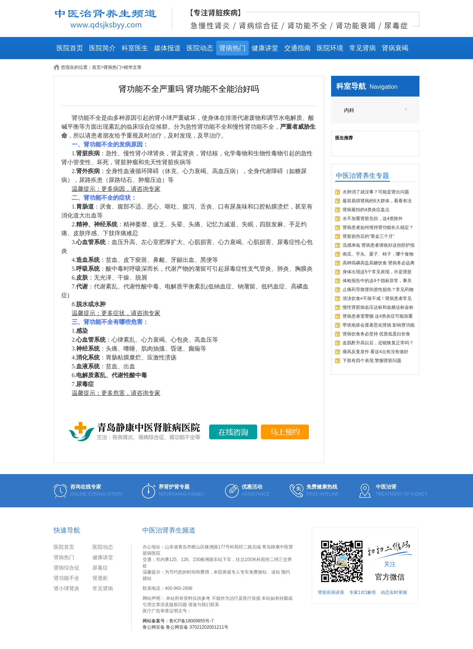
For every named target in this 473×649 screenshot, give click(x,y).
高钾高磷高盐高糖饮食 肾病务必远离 (379, 263)
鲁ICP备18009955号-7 (191, 620)
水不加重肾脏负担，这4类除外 (373, 218)
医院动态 (200, 48)
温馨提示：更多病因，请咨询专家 (116, 189)
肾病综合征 (66, 568)
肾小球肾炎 (66, 588)
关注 (390, 564)
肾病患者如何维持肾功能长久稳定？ (378, 227)
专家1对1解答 (362, 592)
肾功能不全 (66, 578)
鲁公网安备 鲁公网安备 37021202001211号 (185, 627)
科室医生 (135, 48)
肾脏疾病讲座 (331, 592)
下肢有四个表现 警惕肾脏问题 (372, 360)
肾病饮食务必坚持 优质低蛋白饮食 (376, 334)
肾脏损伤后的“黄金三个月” (368, 236)
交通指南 (297, 48)
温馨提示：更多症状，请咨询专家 (116, 313)
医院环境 (330, 48)
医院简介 (102, 48)
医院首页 (70, 48)
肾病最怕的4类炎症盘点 (366, 209)
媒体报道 (167, 48)
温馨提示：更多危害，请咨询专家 (116, 393)
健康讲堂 (265, 48)
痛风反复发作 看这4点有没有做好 (375, 351)
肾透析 (100, 578)
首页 (96, 67)
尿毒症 (100, 568)
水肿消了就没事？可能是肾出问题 (376, 192)
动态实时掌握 (394, 592)
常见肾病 (362, 48)
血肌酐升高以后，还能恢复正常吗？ (378, 342)
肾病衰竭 (395, 48)
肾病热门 (232, 48)
